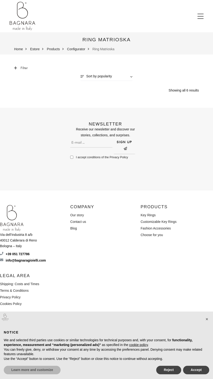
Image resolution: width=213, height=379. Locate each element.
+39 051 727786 (18, 254)
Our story (77, 215)
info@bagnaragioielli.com (26, 260)
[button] (200, 16)
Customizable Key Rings (159, 222)
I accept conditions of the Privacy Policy (102, 157)
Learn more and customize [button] (32, 370)
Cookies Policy (11, 304)
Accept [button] (196, 370)
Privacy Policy (10, 297)
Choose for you (152, 235)
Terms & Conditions (14, 290)
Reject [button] (169, 370)
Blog (73, 228)
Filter (21, 68)
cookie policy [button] (138, 345)
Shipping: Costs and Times (19, 284)
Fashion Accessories (156, 228)
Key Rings (148, 215)
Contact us (78, 222)
